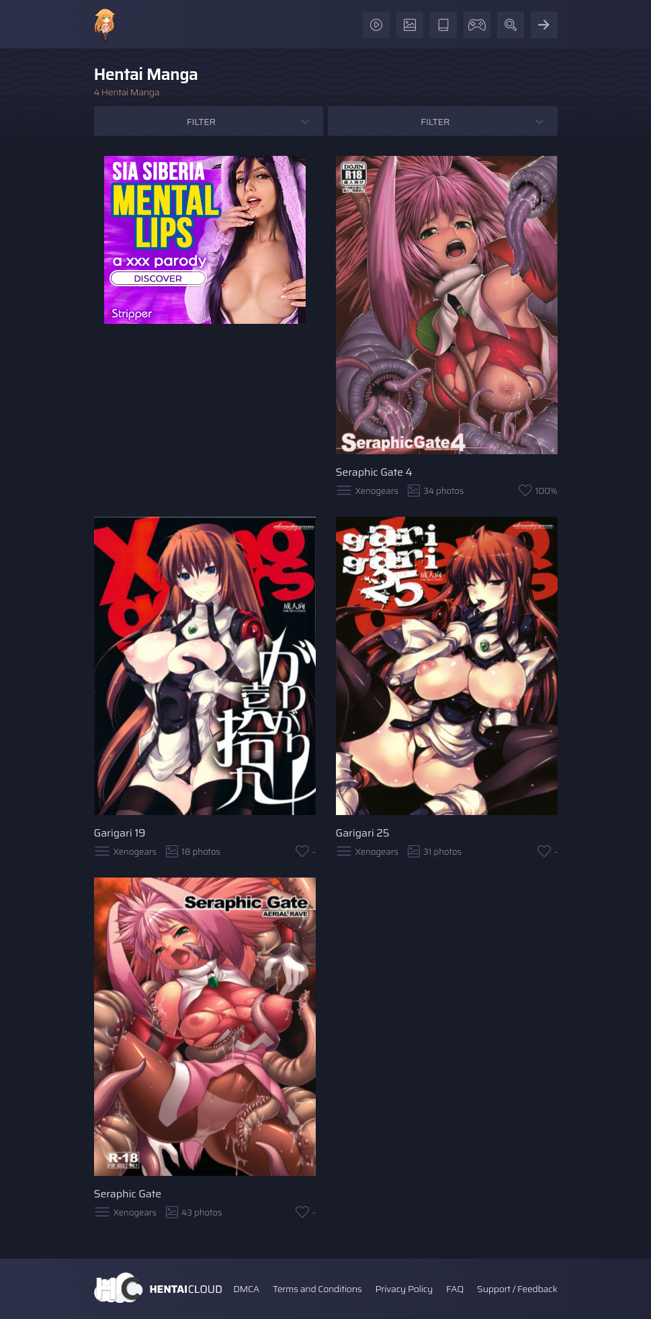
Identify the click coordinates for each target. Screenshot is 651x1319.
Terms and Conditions (317, 1288)
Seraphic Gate (128, 1193)
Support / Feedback (517, 1288)
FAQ (455, 1288)
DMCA (246, 1288)
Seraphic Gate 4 (374, 472)
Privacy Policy (404, 1288)
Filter (201, 121)
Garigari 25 (363, 832)
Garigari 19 (120, 832)
